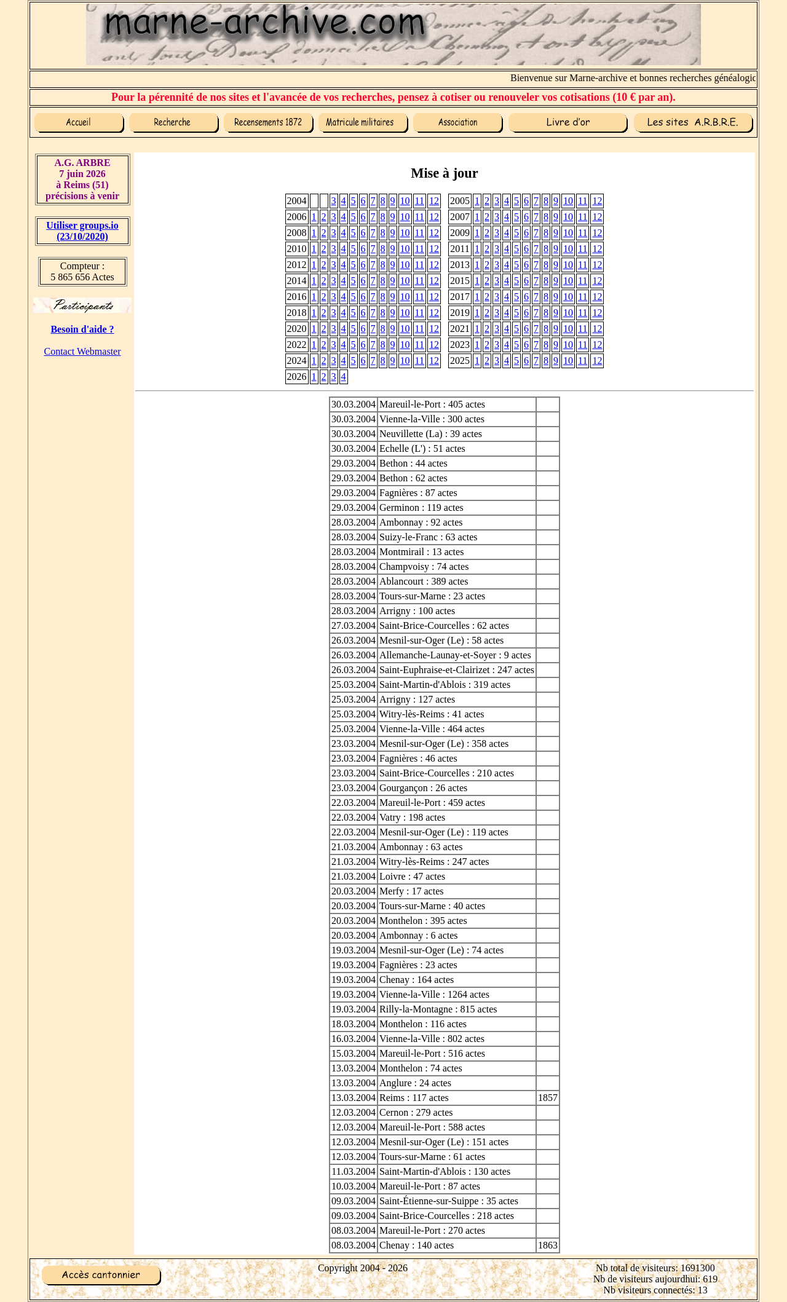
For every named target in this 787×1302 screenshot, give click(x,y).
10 (405, 200)
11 (419, 200)
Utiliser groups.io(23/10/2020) (82, 231)
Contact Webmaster (82, 351)
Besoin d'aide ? (82, 329)
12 (434, 200)
